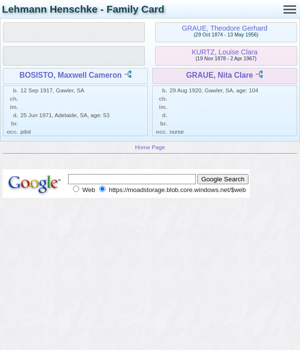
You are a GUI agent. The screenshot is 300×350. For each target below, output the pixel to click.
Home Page (150, 147)
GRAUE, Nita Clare (219, 75)
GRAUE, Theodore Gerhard (224, 28)
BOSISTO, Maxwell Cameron (70, 75)
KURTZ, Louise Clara (225, 52)
